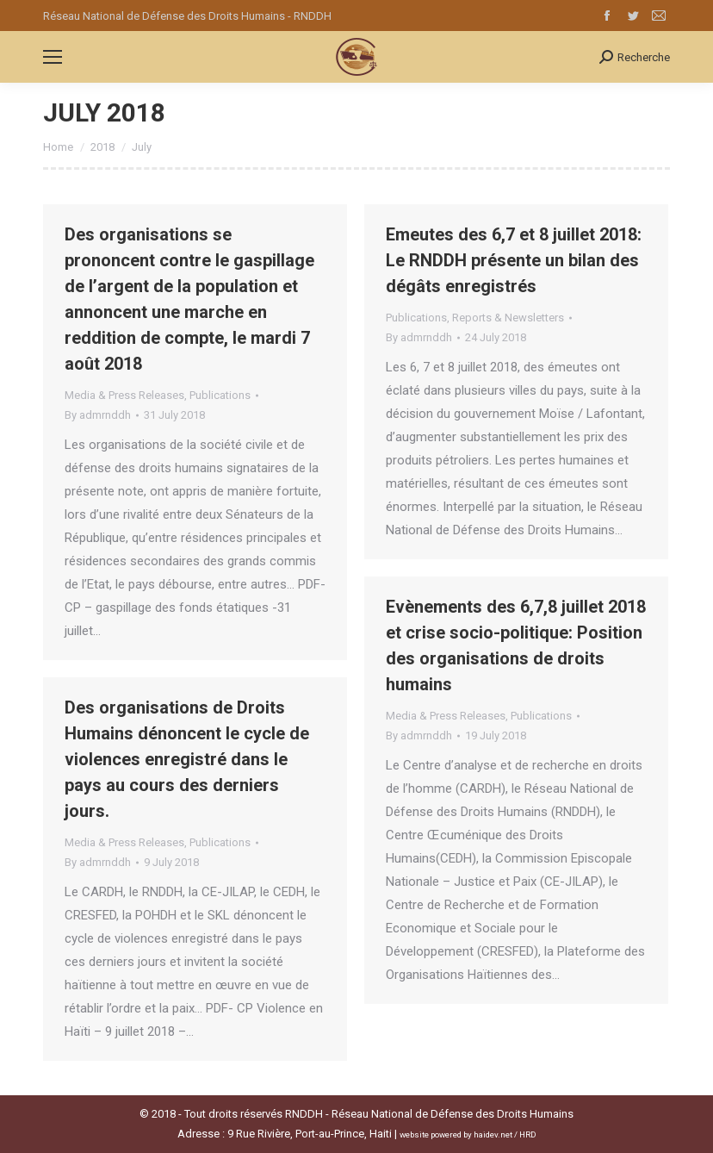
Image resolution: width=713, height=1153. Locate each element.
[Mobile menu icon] (52, 56)
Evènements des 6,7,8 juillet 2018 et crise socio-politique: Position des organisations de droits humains (516, 645)
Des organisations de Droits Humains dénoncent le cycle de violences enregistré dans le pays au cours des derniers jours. (187, 759)
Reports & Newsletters (508, 317)
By (98, 414)
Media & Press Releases (124, 395)
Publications (220, 395)
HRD (527, 1134)
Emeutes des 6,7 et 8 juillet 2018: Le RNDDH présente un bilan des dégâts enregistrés (514, 260)
